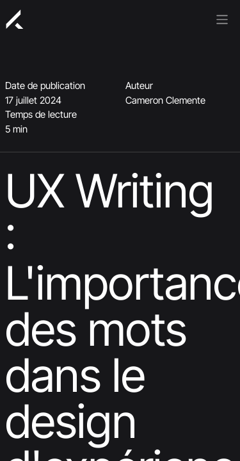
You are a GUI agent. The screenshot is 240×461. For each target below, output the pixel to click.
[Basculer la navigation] (222, 18)
